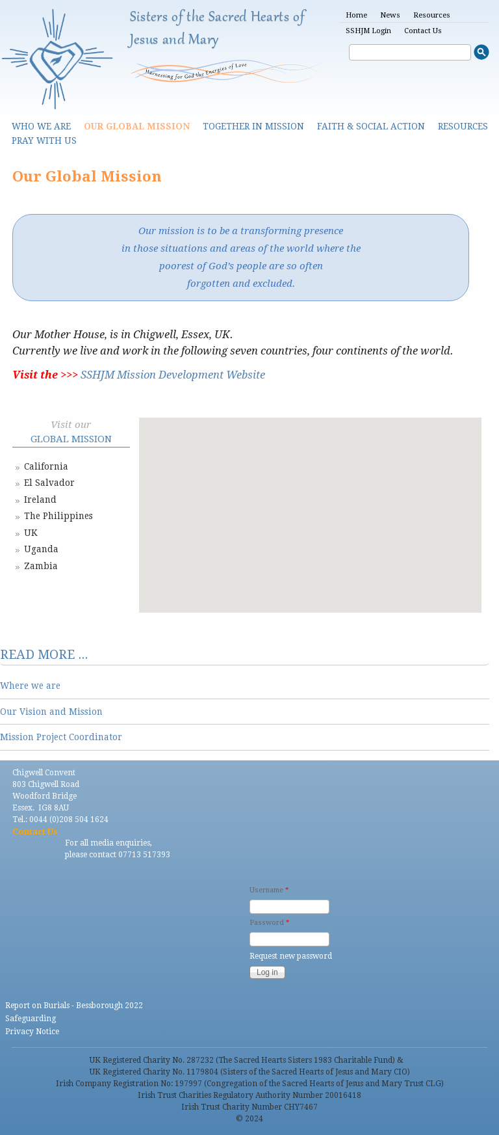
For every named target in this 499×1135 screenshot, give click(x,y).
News (390, 15)
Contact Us (423, 31)
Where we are (30, 685)
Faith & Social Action (371, 126)
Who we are (41, 126)
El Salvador (49, 482)
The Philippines (58, 516)
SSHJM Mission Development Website (173, 375)
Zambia (41, 566)
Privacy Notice (32, 1031)
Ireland (40, 499)
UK (30, 532)
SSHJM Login (368, 31)
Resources (431, 15)
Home (356, 15)
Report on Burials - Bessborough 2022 (74, 1005)
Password (269, 922)
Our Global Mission (137, 126)
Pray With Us (44, 140)
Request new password (291, 956)
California (46, 466)
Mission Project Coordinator (61, 737)
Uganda (41, 549)
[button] (309, 469)
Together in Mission (253, 126)
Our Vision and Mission (51, 711)
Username (269, 890)
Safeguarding (30, 1018)
